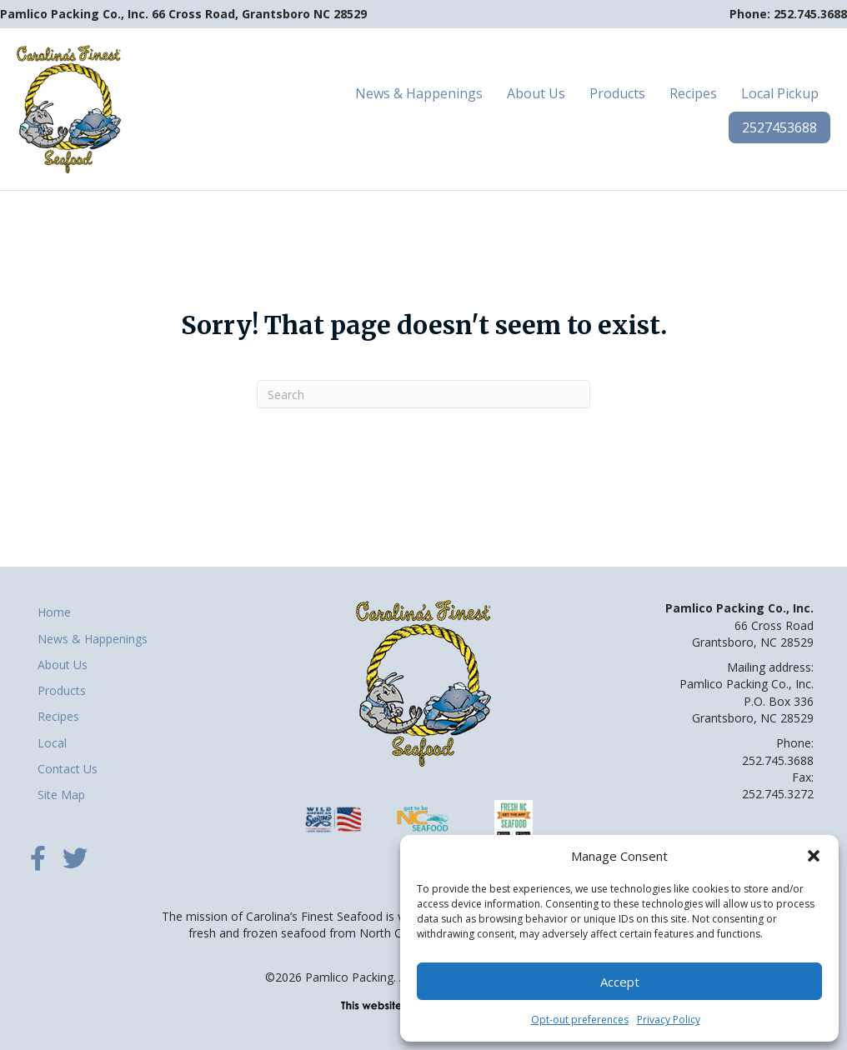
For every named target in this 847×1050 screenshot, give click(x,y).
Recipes (693, 93)
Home (54, 612)
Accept (619, 981)
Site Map (61, 794)
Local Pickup (780, 93)
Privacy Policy (668, 1019)
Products (617, 93)
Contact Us (68, 769)
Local (52, 743)
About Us (536, 93)
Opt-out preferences (580, 1019)
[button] (813, 856)
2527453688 (779, 127)
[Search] (423, 394)
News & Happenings (419, 93)
